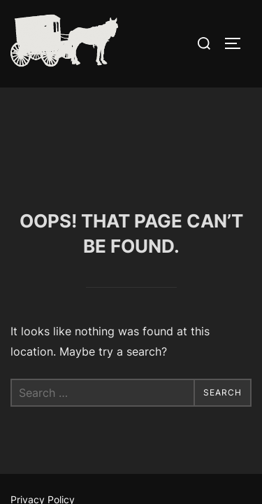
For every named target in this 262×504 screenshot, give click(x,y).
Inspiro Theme (99, 450)
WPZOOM (172, 450)
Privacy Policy (42, 412)
